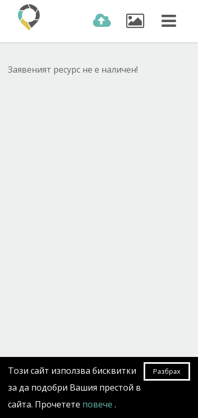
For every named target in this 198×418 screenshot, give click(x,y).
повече (98, 404)
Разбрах (167, 371)
